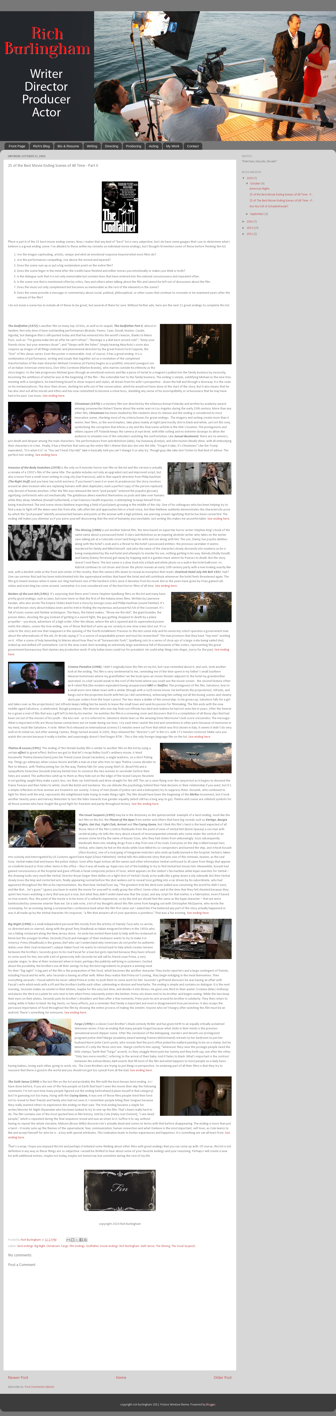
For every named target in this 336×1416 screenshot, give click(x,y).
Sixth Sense (148, 1246)
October (255, 183)
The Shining (163, 1246)
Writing (92, 146)
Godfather (92, 1246)
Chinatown (53, 1246)
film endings (77, 1246)
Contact (193, 146)
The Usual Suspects (183, 1246)
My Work (172, 146)
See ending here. (166, 586)
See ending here (54, 396)
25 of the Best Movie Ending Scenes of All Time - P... (281, 194)
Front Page (17, 146)
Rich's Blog (41, 146)
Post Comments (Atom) (39, 1387)
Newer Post (18, 1378)
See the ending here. (145, 804)
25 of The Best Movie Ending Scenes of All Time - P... (282, 200)
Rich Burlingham (129, 1246)
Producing (133, 146)
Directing (111, 146)
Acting (153, 146)
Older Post (223, 1378)
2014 (250, 221)
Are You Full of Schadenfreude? (269, 206)
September (257, 214)
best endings (25, 1246)
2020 (250, 178)
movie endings (109, 1246)
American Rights (260, 188)
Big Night (39, 1246)
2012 (250, 234)
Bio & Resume (68, 146)
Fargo (64, 1246)
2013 (250, 228)
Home (121, 1378)
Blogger (210, 1404)
